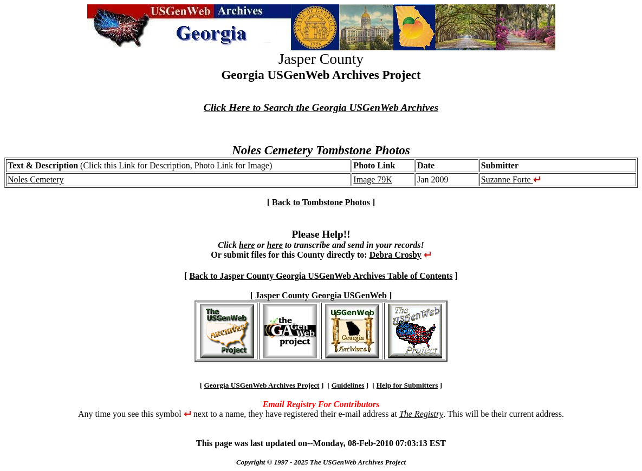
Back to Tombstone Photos (321, 202)
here (247, 245)
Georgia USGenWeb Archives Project (261, 385)
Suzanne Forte (511, 179)
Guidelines (348, 385)
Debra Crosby (395, 254)
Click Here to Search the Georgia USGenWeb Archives (321, 107)
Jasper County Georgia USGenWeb (321, 295)
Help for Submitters (407, 385)
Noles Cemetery (36, 179)
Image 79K (372, 179)
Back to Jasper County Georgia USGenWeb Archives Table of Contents (320, 275)
